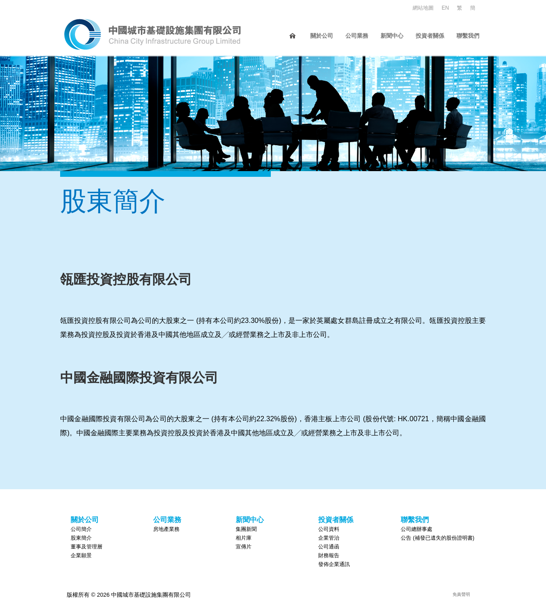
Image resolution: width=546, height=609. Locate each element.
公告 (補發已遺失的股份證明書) (437, 537)
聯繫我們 (467, 35)
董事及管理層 (86, 546)
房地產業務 (166, 529)
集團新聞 (246, 529)
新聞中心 (392, 35)
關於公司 (321, 35)
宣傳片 (243, 546)
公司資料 (328, 529)
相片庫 (243, 537)
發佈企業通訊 (334, 564)
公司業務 (356, 35)
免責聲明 (461, 593)
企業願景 (81, 555)
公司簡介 (81, 529)
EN (445, 8)
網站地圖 (423, 8)
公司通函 (328, 546)
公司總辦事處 (416, 529)
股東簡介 (81, 537)
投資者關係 (430, 35)
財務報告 (328, 555)
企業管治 (328, 537)
